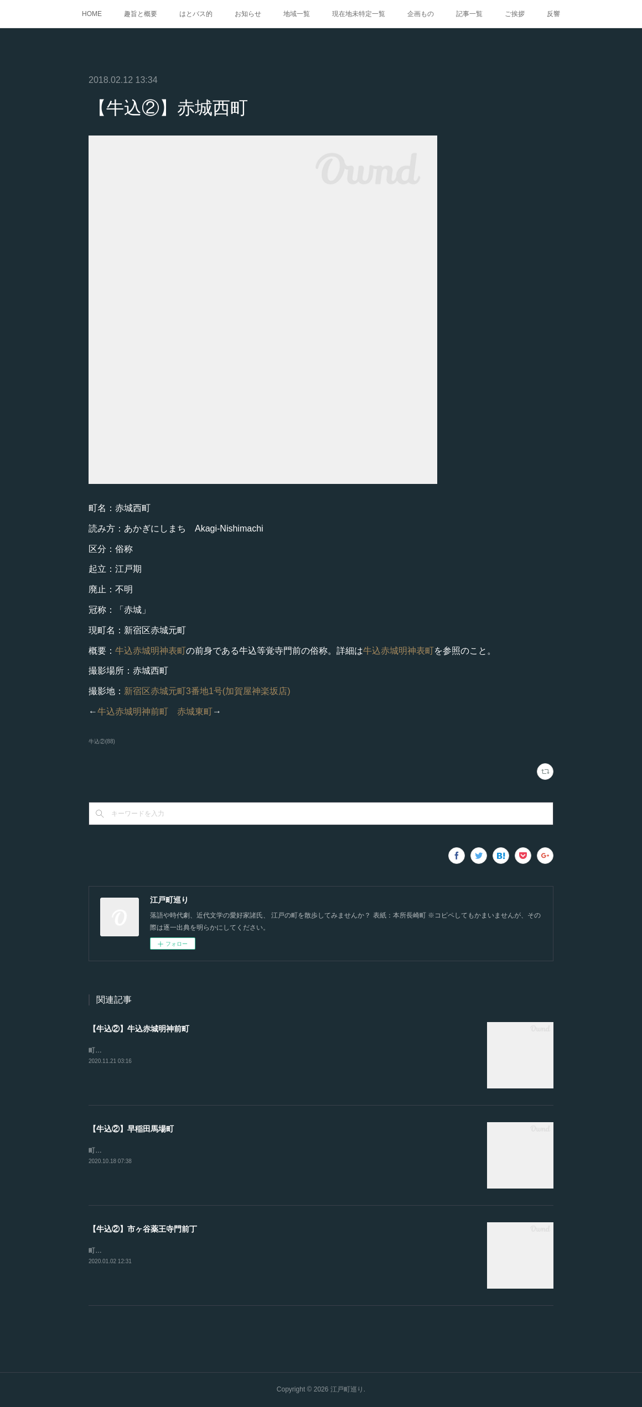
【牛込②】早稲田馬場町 (131, 1128)
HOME (92, 14)
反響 (553, 14)
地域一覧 (296, 14)
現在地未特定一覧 (358, 14)
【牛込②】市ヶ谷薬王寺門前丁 (143, 1228)
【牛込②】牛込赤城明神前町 (139, 1028)
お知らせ (248, 14)
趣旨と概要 (140, 14)
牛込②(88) (102, 741)
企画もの (420, 14)
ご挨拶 (515, 14)
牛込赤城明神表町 (150, 650)
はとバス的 (196, 14)
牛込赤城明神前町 (132, 711)
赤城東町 (195, 711)
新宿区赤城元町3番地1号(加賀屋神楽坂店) (207, 691)
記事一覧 (469, 14)
